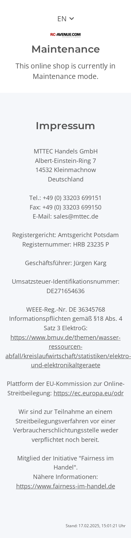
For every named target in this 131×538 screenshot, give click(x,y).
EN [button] (62, 18)
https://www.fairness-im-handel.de (65, 486)
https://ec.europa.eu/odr (89, 393)
